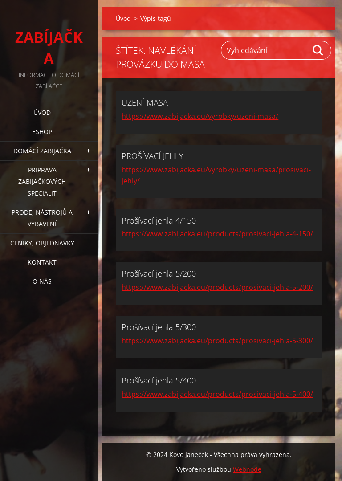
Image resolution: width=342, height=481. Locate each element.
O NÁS (42, 281)
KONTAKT (42, 262)
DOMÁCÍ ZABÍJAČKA (42, 151)
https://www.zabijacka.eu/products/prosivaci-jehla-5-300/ (217, 341)
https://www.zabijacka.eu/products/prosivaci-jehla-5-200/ (217, 287)
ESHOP (42, 131)
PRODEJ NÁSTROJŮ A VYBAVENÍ (42, 218)
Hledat (318, 50)
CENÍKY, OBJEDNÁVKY (42, 243)
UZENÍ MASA (145, 102)
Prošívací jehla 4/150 (159, 220)
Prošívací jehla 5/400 (159, 380)
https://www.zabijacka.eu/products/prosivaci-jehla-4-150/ (217, 234)
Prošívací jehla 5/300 (159, 327)
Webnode (247, 469)
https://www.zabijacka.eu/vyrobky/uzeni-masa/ (200, 116)
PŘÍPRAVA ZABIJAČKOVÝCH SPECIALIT (42, 181)
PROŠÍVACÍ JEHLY (152, 156)
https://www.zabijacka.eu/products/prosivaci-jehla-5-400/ (217, 394)
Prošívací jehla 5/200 (159, 273)
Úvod (42, 112)
